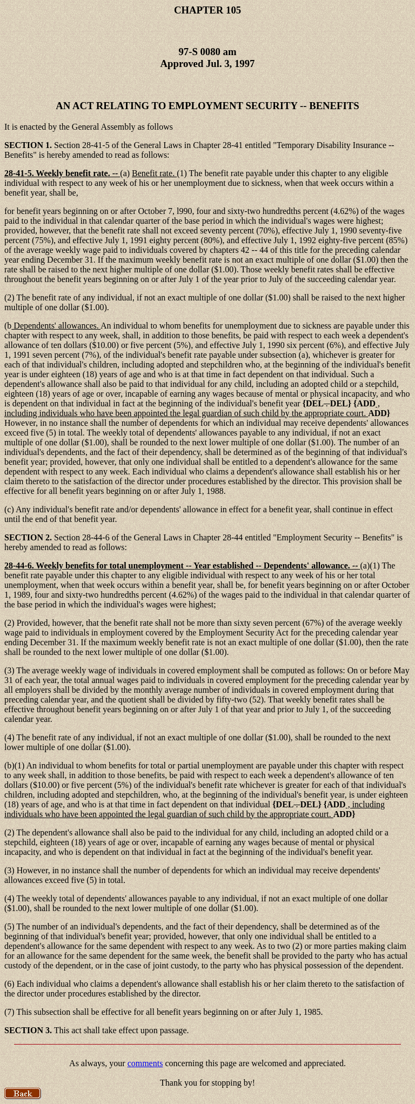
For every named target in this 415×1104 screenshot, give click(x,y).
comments (145, 1063)
